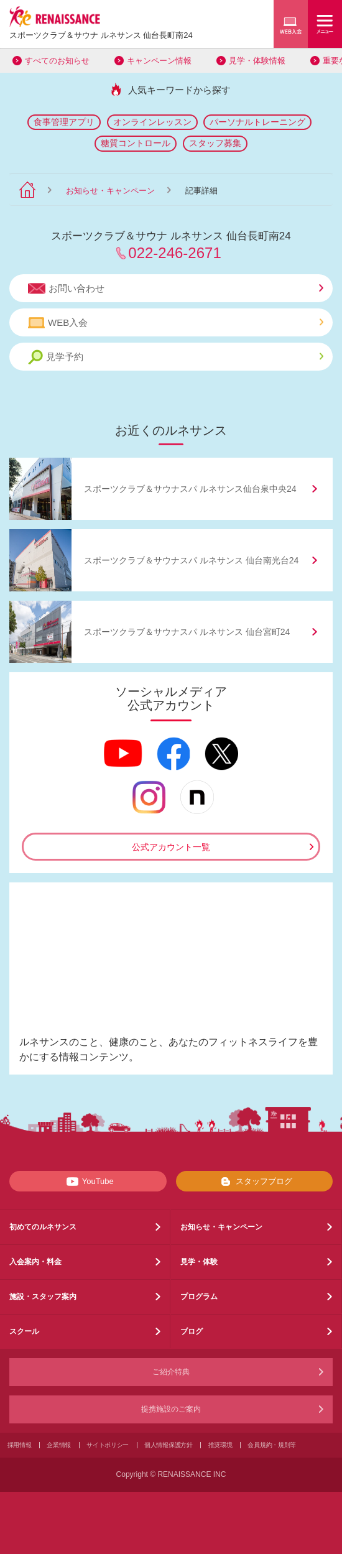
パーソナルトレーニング (257, 122)
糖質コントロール (135, 143)
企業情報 (59, 1444)
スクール (24, 1331)
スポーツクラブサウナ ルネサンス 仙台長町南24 (101, 35)
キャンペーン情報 (159, 60)
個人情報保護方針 (168, 1444)
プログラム (199, 1296)
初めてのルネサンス (42, 1227)
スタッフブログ (254, 1181)
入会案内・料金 (35, 1261)
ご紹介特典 (171, 1371)
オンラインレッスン (152, 122)
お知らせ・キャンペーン (110, 190)
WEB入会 (175, 322)
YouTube (88, 1181)
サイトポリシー (107, 1444)
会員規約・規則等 (271, 1444)
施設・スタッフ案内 (42, 1296)
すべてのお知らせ (57, 60)
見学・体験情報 (257, 60)
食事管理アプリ (64, 122)
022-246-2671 (174, 252)
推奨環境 (220, 1444)
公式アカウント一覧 (171, 847)
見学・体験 (199, 1261)
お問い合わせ (175, 288)
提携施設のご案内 (171, 1409)
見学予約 (175, 357)
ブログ (191, 1331)
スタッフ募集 (215, 143)
